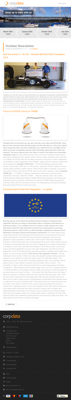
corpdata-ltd (11, 368)
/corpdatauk (11, 360)
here (42, 107)
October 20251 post (47, 33)
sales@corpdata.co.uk (15, 357)
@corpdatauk (11, 364)
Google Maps (11, 347)
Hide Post (10, 304)
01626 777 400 (10, 353)
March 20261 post (8, 33)
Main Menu (62, 3)
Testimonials (11, 378)
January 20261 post (27, 33)
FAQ (7, 374)
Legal (8, 382)
